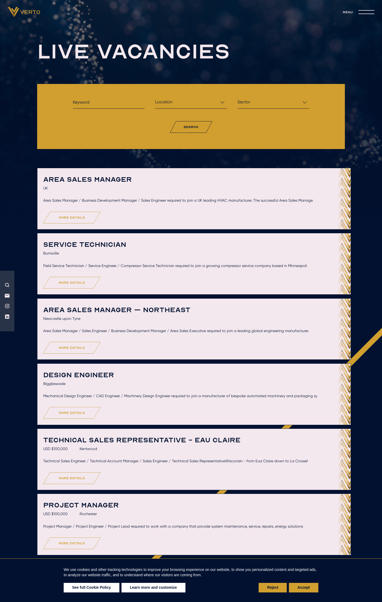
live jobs (271, 556)
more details (80, 238)
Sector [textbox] (243, 101)
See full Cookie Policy (91, 587)
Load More (193, 519)
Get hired (152, 556)
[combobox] (191, 103)
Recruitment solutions (212, 556)
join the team (317, 556)
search (191, 127)
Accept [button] (303, 587)
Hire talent (108, 556)
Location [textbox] (163, 101)
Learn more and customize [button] (153, 587)
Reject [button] (272, 587)
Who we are (61, 556)
